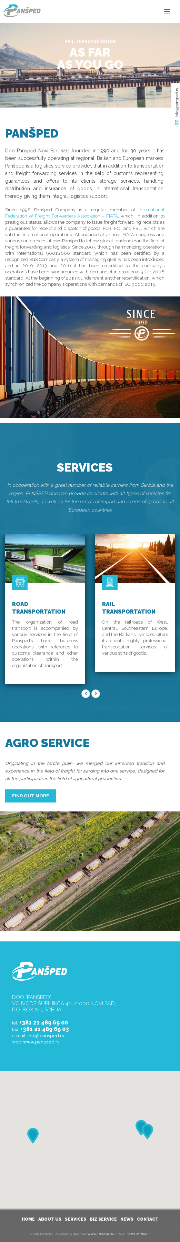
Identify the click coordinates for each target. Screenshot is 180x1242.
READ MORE (89, 90)
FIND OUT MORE (30, 795)
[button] (147, 1132)
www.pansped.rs (41, 1041)
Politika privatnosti (134, 1233)
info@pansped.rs (46, 1035)
